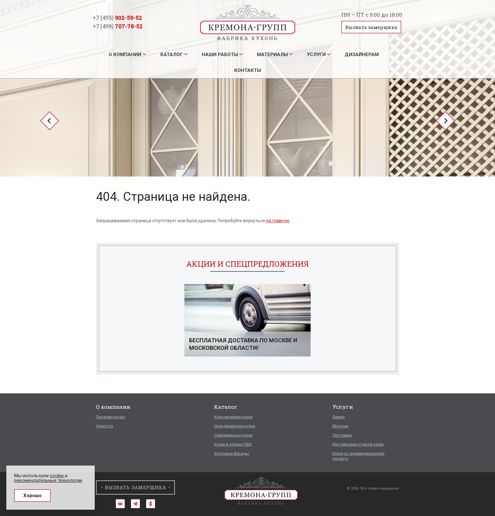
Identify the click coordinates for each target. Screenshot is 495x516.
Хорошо (32, 495)
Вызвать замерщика (371, 27)
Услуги (316, 54)
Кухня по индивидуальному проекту (358, 456)
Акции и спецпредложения (247, 264)
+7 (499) (118, 26)
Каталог (171, 54)
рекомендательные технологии (48, 480)
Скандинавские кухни (234, 426)
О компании (125, 54)
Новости (104, 426)
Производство (110, 417)
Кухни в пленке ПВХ (233, 444)
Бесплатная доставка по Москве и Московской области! (243, 344)
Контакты (247, 70)
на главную (277, 220)
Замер (338, 417)
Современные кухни (233, 435)
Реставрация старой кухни (358, 444)
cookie (57, 475)
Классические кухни (233, 417)
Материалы (272, 54)
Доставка (342, 435)
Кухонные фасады (231, 453)
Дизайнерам (362, 54)
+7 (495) (117, 17)
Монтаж (340, 426)
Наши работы (220, 54)
